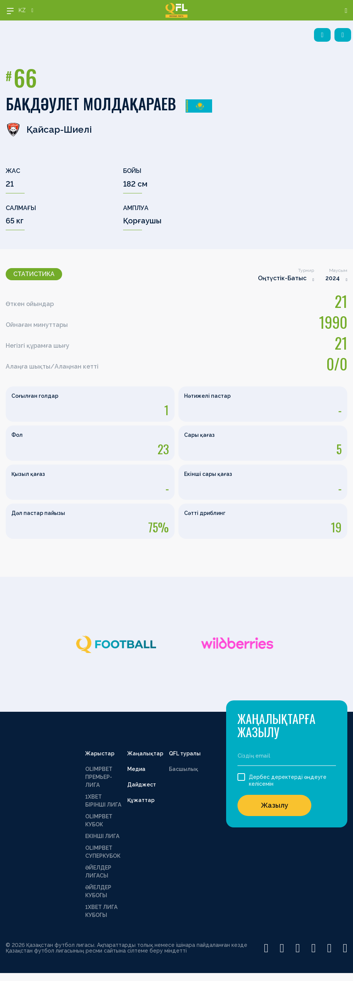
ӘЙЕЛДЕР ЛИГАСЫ (98, 872)
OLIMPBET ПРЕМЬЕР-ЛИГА (98, 777)
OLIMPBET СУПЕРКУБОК (102, 852)
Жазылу (274, 805)
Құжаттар (141, 800)
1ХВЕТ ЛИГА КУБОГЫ (101, 911)
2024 (332, 278)
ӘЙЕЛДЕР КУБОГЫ (98, 891)
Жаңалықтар (145, 753)
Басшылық (183, 769)
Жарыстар (99, 753)
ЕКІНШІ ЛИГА (102, 836)
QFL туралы (185, 753)
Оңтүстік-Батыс (282, 278)
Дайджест (141, 785)
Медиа (136, 769)
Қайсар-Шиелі (49, 129)
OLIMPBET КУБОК (98, 820)
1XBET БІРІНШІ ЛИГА (103, 801)
